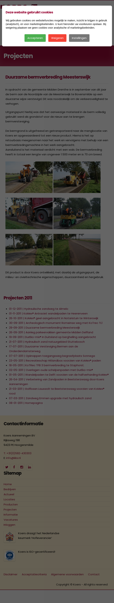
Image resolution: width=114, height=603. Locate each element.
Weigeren (57, 38)
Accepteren (35, 38)
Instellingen (79, 38)
